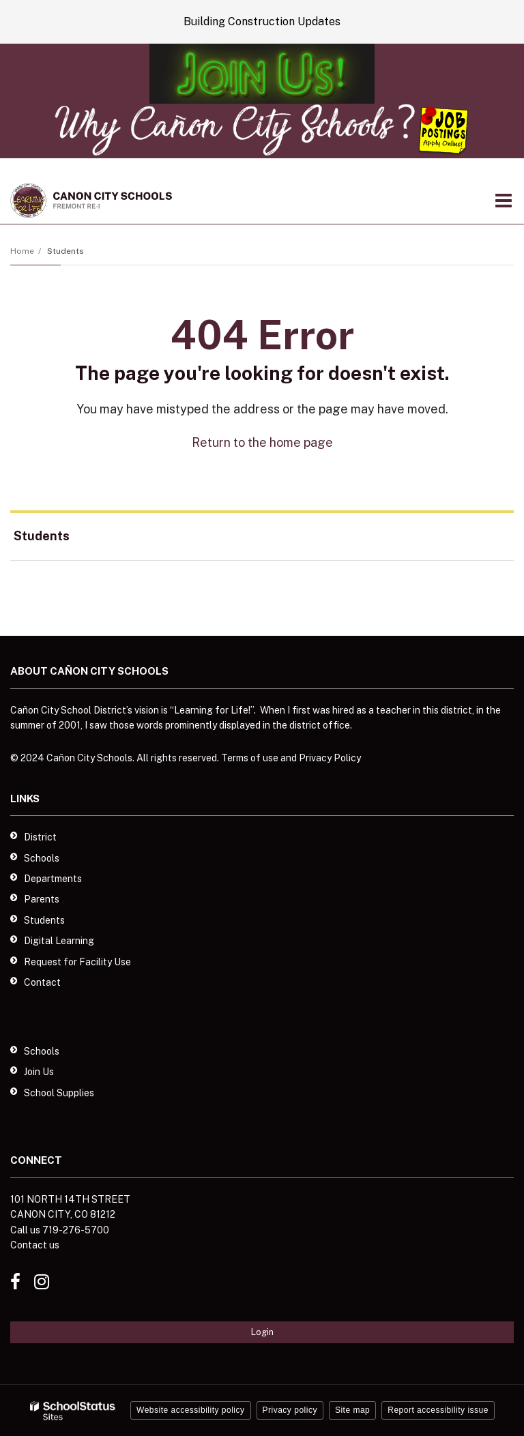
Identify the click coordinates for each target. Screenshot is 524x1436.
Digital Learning (59, 940)
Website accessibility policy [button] (190, 1410)
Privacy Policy (330, 757)
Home (22, 251)
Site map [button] (352, 1410)
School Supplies (59, 1092)
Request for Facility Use (77, 961)
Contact (42, 982)
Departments (53, 878)
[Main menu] (503, 200)
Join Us (39, 1071)
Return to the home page (262, 442)
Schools (41, 858)
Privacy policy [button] (290, 1410)
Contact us (34, 1245)
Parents (41, 899)
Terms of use (249, 757)
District (40, 837)
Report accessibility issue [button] (438, 1410)
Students (65, 251)
